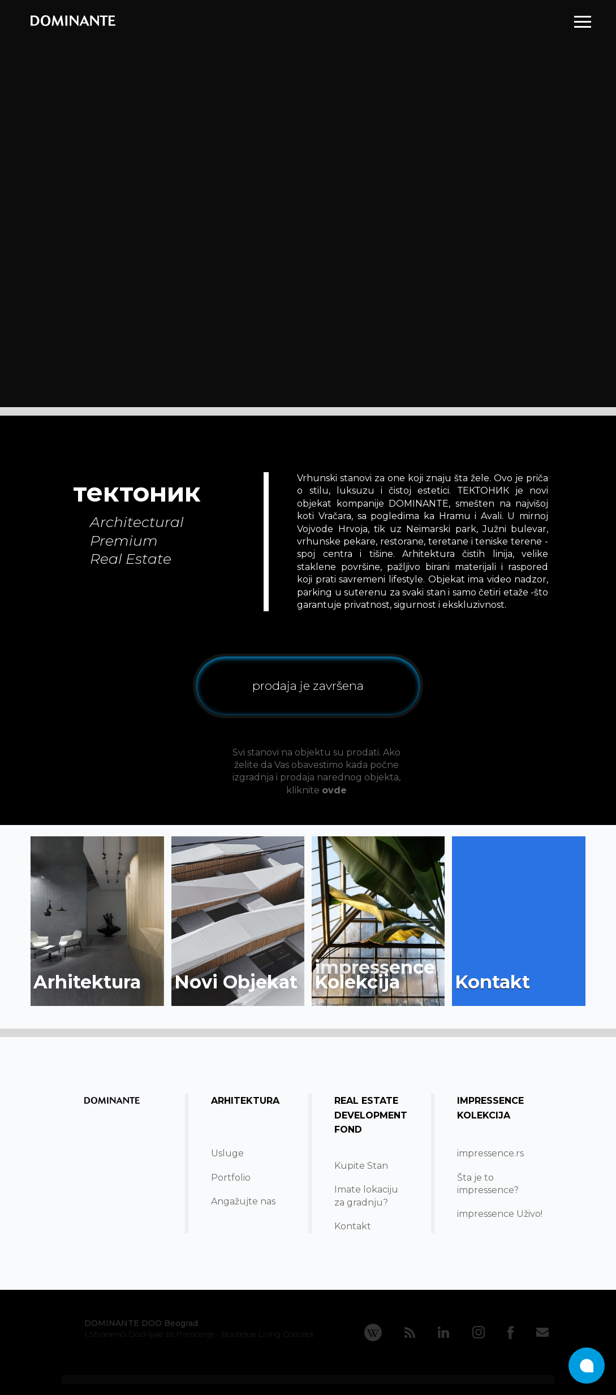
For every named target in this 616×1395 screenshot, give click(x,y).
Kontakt (352, 1226)
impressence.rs (490, 1153)
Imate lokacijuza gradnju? (366, 1195)
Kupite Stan (361, 1165)
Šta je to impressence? (488, 1183)
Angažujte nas (243, 1201)
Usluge (227, 1153)
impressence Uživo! (499, 1213)
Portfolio (231, 1177)
